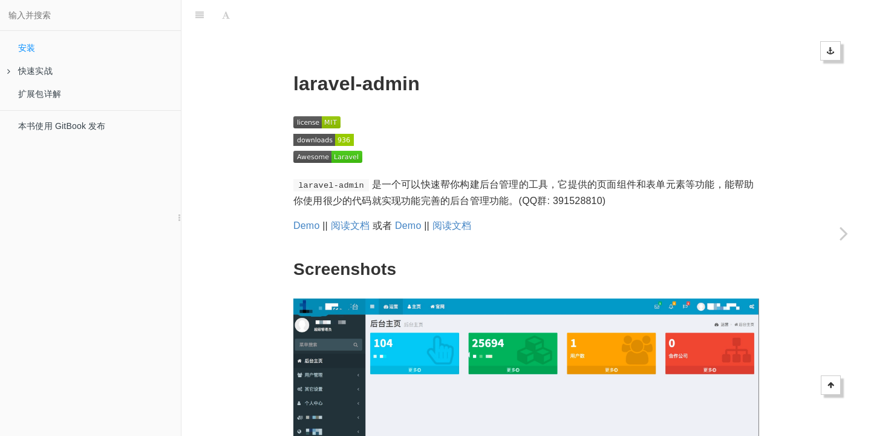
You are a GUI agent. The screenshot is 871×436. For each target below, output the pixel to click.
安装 (26, 48)
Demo (306, 195)
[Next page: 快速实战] (844, 233)
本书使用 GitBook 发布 (62, 126)
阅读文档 (350, 195)
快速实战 (30, 71)
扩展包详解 (39, 94)
